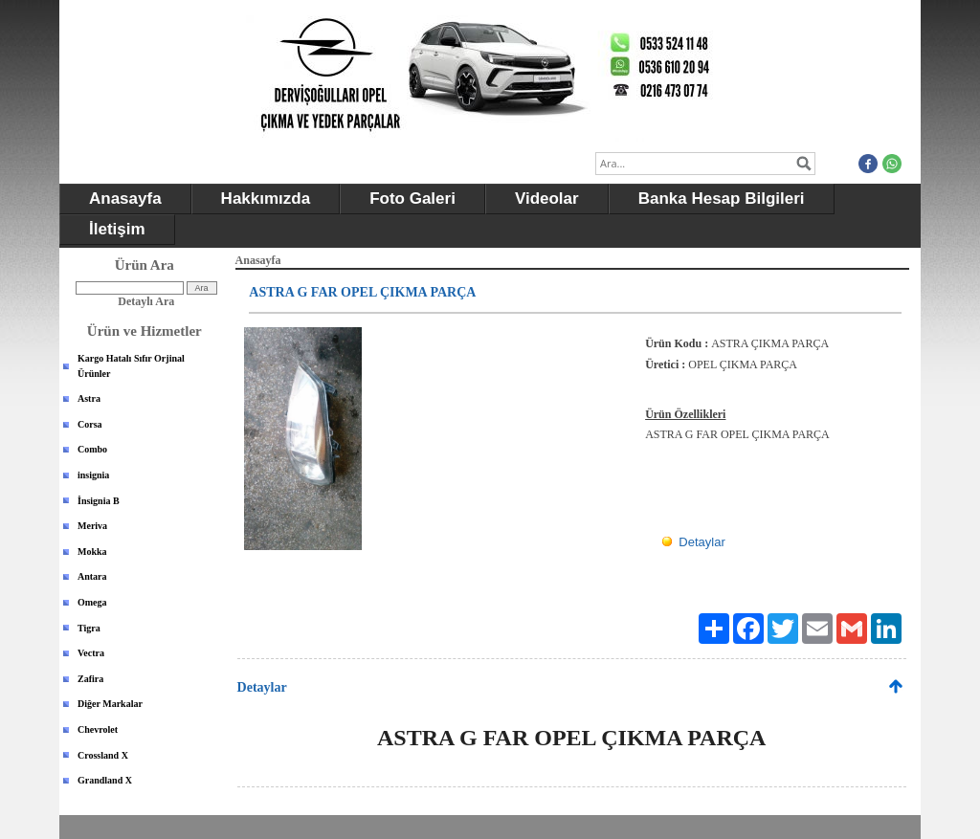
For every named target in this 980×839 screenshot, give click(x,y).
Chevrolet (98, 729)
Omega (92, 602)
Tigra (89, 628)
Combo (92, 449)
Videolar (547, 198)
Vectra (91, 653)
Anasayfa (125, 198)
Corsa (90, 424)
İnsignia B (99, 501)
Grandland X (105, 780)
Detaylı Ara (146, 301)
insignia (93, 475)
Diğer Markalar (110, 703)
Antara (92, 576)
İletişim (117, 229)
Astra (89, 398)
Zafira (90, 678)
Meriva (92, 525)
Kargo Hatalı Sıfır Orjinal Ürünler (131, 366)
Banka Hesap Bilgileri (721, 198)
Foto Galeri (412, 198)
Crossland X (103, 755)
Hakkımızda (266, 198)
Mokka (92, 551)
